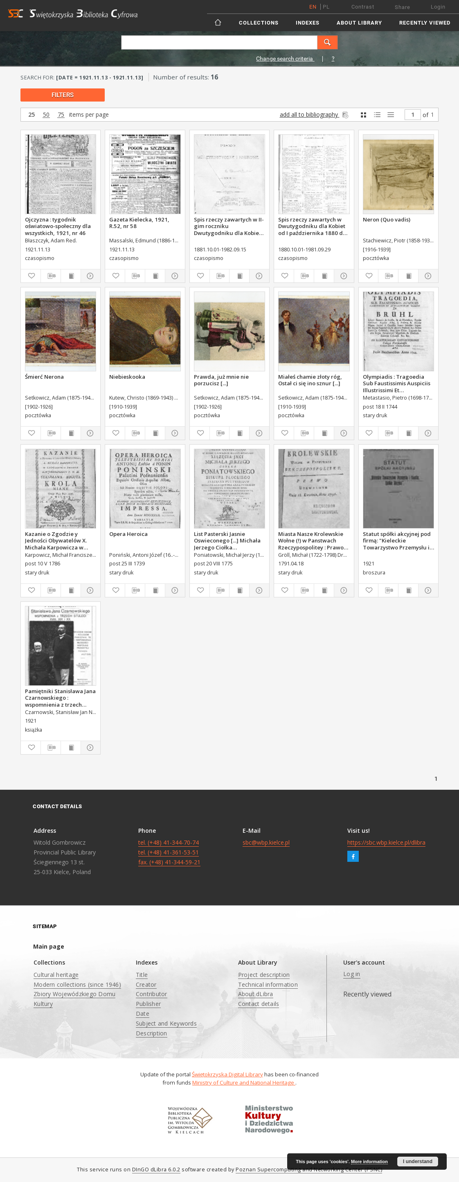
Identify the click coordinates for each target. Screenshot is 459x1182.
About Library (359, 23)
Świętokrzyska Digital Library (227, 1074)
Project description (264, 975)
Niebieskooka (127, 376)
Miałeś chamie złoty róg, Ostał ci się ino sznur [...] (310, 380)
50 (46, 115)
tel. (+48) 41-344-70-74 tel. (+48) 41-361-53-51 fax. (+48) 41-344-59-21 (169, 852)
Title (142, 975)
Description (151, 1033)
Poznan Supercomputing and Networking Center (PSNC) (309, 1169)
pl (326, 7)
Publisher (148, 1004)
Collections (259, 23)
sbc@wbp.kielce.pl (266, 842)
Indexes (308, 23)
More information (369, 1161)
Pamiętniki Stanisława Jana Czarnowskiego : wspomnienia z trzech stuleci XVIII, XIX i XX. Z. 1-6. (60, 697)
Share (402, 7)
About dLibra (255, 994)
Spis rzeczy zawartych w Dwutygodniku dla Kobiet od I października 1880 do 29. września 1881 (312, 226)
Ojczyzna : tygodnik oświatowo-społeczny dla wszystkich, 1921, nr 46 (58, 226)
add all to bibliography (315, 114)
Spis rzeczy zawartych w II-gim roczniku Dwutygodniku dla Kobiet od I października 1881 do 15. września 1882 (229, 226)
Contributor (151, 994)
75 (61, 115)
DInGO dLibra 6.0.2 (156, 1169)
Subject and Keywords (166, 1023)
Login (438, 7)
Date (142, 1013)
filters (63, 95)
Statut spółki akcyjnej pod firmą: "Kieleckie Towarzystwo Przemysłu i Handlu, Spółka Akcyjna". (397, 540)
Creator (146, 984)
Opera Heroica (128, 534)
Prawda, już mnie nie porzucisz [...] (221, 380)
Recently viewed (424, 23)
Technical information (268, 984)
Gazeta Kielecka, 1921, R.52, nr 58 (139, 223)
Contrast (362, 7)
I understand (417, 1161)
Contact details (258, 1004)
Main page (48, 946)
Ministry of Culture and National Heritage (243, 1082)
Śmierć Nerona (44, 376)
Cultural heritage (56, 975)
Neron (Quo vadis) (386, 219)
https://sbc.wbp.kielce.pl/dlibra (386, 842)
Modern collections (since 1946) (77, 984)
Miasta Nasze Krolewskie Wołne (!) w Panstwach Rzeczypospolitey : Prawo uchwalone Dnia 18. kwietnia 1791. (311, 540)
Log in (351, 974)
